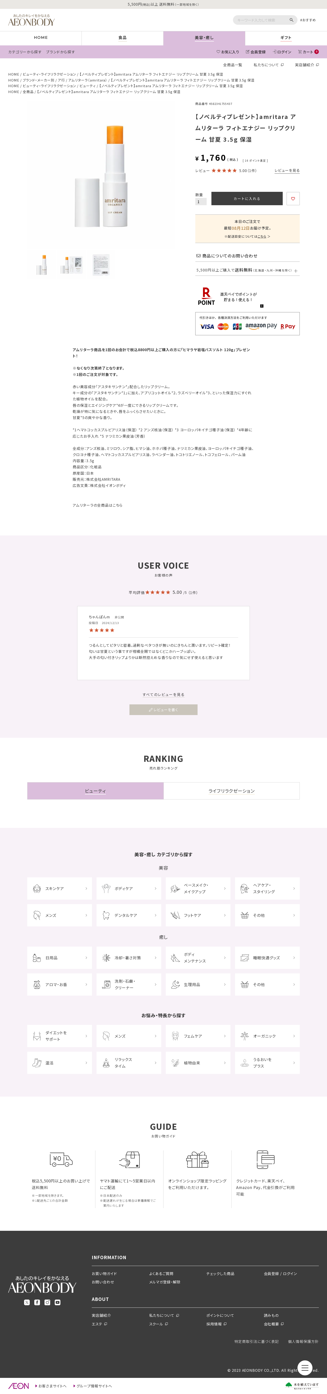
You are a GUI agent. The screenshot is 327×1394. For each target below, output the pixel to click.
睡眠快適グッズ (266, 957)
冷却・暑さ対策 (128, 957)
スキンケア (54, 888)
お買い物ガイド (104, 1273)
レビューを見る (287, 170)
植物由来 (192, 1063)
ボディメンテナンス (195, 957)
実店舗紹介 (304, 64)
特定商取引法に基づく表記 (256, 1341)
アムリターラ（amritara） (87, 80)
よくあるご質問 (161, 1273)
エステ (97, 1324)
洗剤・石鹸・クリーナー (125, 984)
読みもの (271, 1315)
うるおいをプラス (262, 1062)
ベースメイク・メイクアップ (196, 888)
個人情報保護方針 (303, 1341)
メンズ (51, 915)
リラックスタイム (123, 1062)
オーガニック (264, 1036)
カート (311, 51)
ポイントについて (220, 1315)
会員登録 (258, 51)
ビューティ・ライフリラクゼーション (49, 74)
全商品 (28, 91)
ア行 (61, 80)
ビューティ (87, 85)
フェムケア (193, 1036)
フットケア (192, 915)
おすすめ (309, 19)
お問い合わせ (103, 1282)
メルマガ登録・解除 (165, 1282)
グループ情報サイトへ (94, 1386)
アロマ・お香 (56, 984)
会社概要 (271, 1324)
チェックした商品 (220, 1273)
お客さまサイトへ (52, 1386)
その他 (259, 915)
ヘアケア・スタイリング (264, 888)
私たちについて (266, 64)
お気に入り (230, 51)
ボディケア (124, 888)
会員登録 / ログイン (280, 1273)
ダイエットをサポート (56, 1036)
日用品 (51, 957)
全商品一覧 (233, 64)
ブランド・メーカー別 (39, 80)
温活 (49, 1063)
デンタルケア (126, 915)
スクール (156, 1324)
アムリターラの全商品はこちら (98, 505)
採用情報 (214, 1324)
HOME (13, 74)
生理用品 (192, 984)
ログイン (284, 51)
